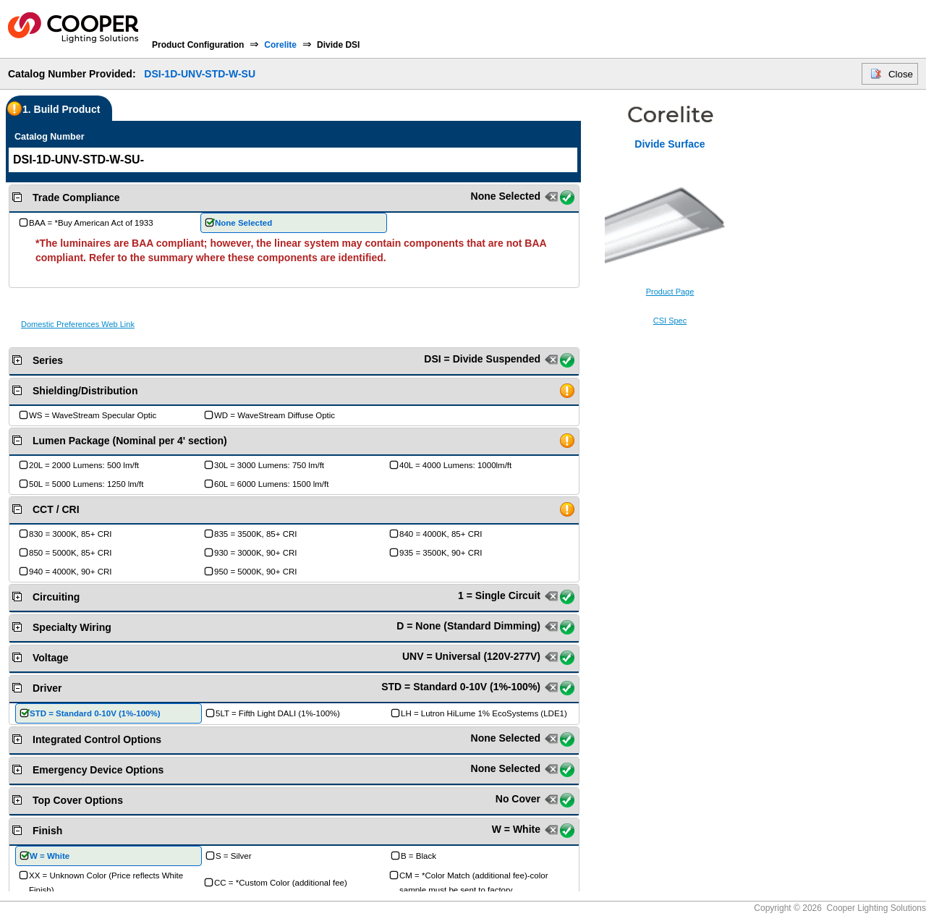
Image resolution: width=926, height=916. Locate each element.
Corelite (280, 45)
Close (900, 74)
